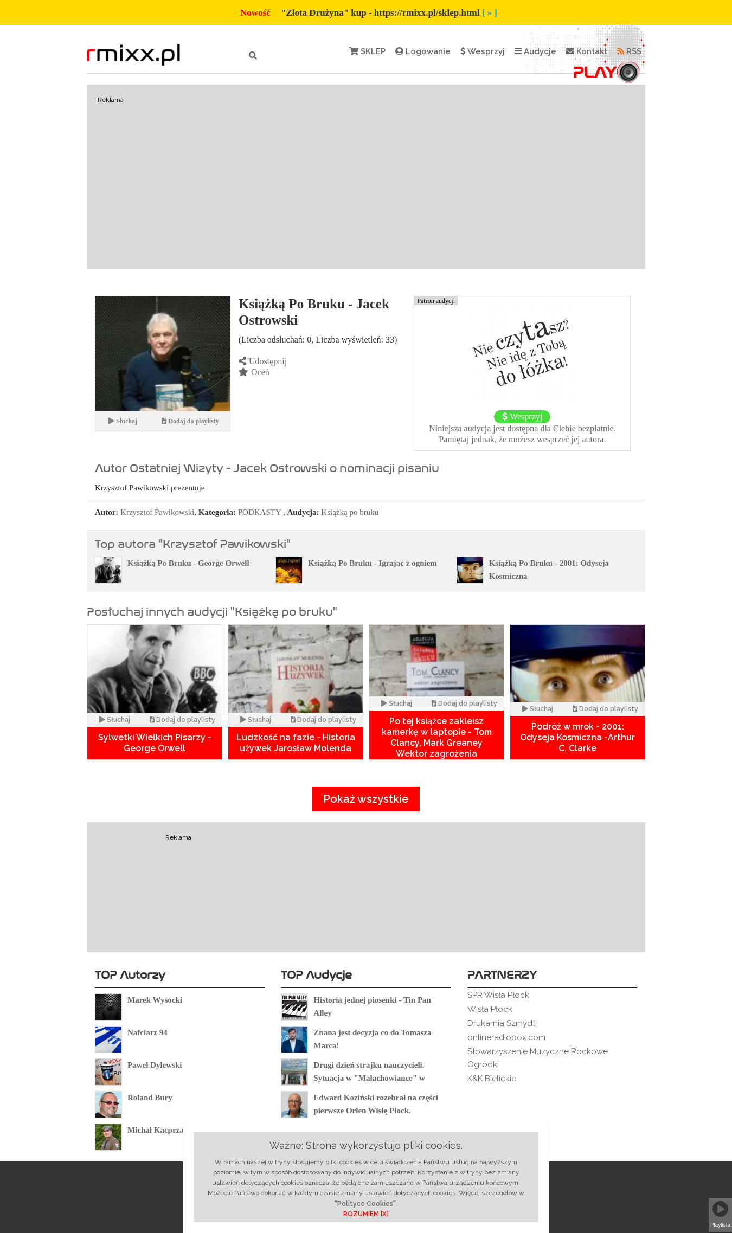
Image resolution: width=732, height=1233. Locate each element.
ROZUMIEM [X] (366, 1214)
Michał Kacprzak (157, 1130)
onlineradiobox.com (506, 1037)
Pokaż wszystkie (366, 798)
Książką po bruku (349, 512)
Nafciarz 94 (147, 1032)
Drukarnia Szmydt (501, 1023)
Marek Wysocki (154, 1000)
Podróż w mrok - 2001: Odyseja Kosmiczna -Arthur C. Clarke (577, 737)
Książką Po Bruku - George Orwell (188, 563)
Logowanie (423, 51)
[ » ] (489, 13)
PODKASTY (259, 512)
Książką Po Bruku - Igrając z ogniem (372, 563)
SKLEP (367, 51)
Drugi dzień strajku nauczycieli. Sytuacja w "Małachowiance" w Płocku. (369, 1078)
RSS (629, 51)
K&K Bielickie (491, 1078)
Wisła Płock (489, 1009)
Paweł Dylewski (154, 1065)
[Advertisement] (366, 176)
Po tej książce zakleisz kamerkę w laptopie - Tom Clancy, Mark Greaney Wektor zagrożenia (437, 737)
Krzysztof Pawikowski (157, 512)
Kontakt (586, 51)
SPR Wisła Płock (498, 995)
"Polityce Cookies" (365, 1204)
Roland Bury (149, 1097)
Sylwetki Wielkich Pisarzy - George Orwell (154, 742)
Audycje (535, 51)
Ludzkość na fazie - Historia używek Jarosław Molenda (295, 742)
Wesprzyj (482, 51)
